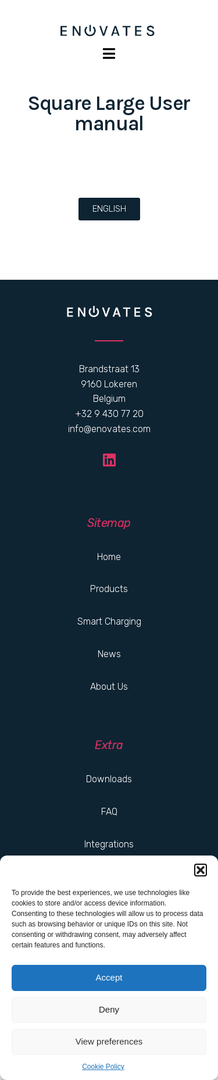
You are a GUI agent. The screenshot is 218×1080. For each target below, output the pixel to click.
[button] (200, 870)
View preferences (109, 1041)
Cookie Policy (103, 1067)
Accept (109, 977)
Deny (109, 1009)
